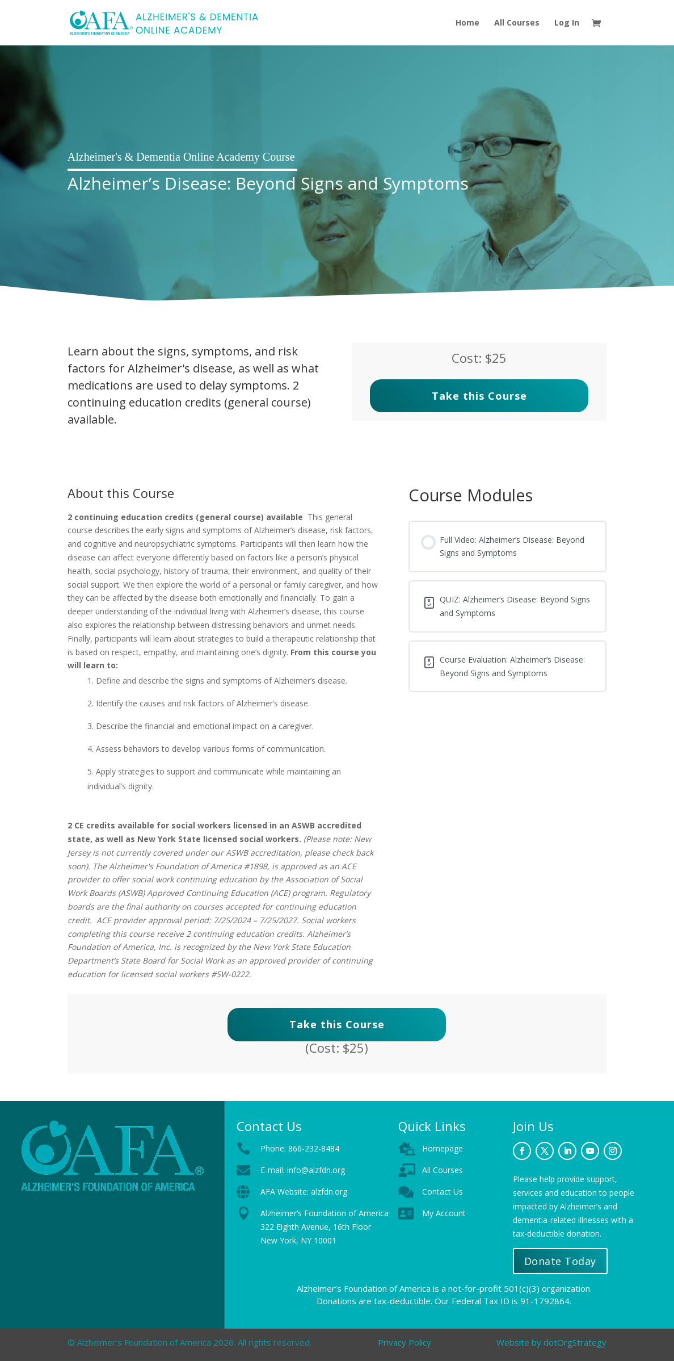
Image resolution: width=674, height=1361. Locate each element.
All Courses (517, 23)
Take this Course (479, 396)
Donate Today (560, 1261)
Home (467, 23)
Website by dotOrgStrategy (551, 1342)
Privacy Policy (404, 1342)
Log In (566, 23)
